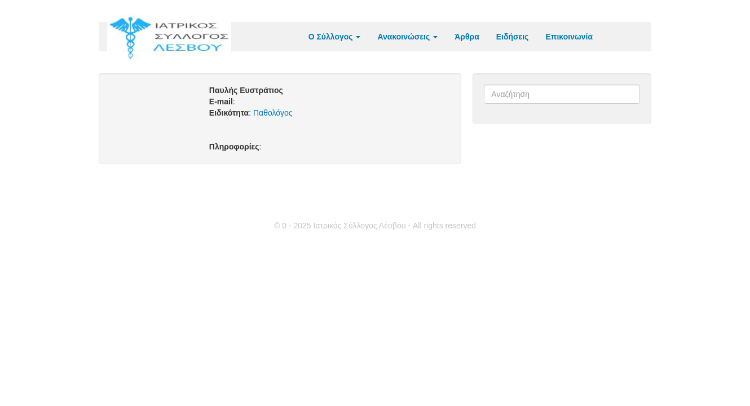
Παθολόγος (273, 112)
